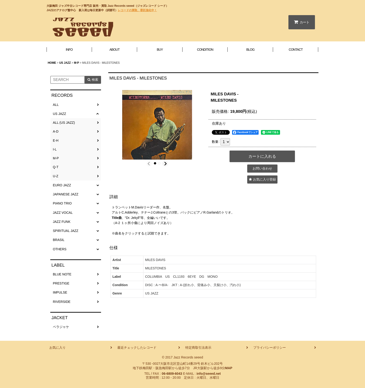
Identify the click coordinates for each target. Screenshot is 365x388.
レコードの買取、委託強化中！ (137, 10)
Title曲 (117, 218)
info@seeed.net (208, 373)
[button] (149, 164)
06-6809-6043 (172, 373)
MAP (228, 368)
